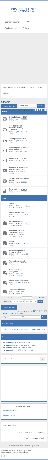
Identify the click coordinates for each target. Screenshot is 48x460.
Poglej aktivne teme (9, 415)
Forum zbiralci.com (16, 213)
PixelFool (9, 452)
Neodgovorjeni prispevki (10, 410)
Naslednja (42, 297)
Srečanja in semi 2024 (17, 139)
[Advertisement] (24, 59)
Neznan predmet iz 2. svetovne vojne (17, 251)
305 (17, 151)
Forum (11, 204)
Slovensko (22, 87)
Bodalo (11, 241)
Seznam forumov (12, 22)
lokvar (18, 263)
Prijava (25, 28)
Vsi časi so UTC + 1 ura (27, 432)
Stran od (28, 110)
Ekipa (26, 438)
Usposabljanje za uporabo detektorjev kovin (19, 148)
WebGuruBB (24, 452)
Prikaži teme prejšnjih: (20, 298)
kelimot (18, 223)
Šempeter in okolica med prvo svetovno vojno (18, 168)
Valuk (17, 214)
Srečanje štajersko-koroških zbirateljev (16, 231)
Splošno (31, 87)
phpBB (16, 446)
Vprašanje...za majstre (17, 261)
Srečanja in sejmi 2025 (18, 117)
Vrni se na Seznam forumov (13, 313)
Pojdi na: (6, 317)
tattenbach (19, 234)
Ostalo (39, 87)
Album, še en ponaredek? (19, 281)
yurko (18, 182)
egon (17, 119)
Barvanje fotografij (16, 221)
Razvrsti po (14, 301)
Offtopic (6, 93)
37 (45, 110)
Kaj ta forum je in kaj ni (18, 189)
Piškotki (41, 432)
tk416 (17, 254)
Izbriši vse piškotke (37, 438)
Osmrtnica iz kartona (17, 290)
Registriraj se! (10, 28)
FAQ (27, 22)
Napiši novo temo (9, 106)
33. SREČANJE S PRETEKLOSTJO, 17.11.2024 (16, 128)
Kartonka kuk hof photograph (15, 271)
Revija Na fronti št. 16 (17, 158)
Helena (18, 205)
